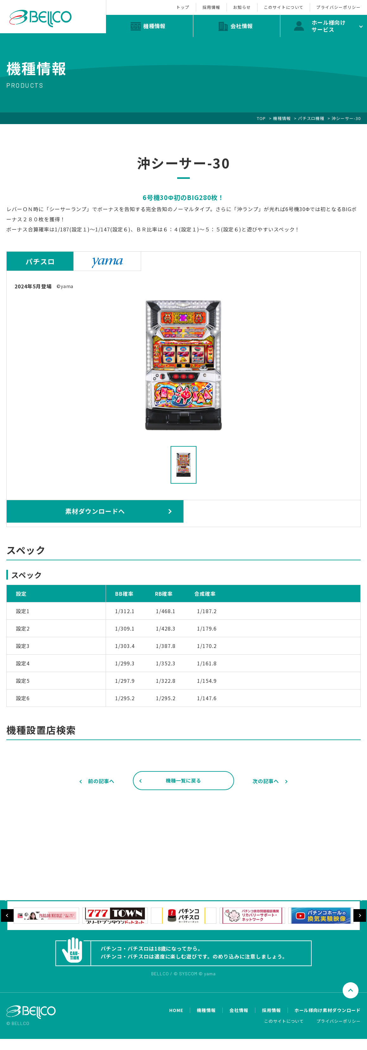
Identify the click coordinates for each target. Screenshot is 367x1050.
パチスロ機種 (311, 118)
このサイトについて (274, 5)
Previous (7, 922)
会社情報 (238, 1021)
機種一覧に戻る (183, 781)
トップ (154, 5)
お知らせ (226, 5)
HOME (176, 1021)
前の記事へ (101, 781)
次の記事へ (265, 781)
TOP (261, 118)
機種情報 (282, 118)
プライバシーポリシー (335, 5)
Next (359, 922)
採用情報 (189, 5)
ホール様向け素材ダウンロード (328, 1021)
